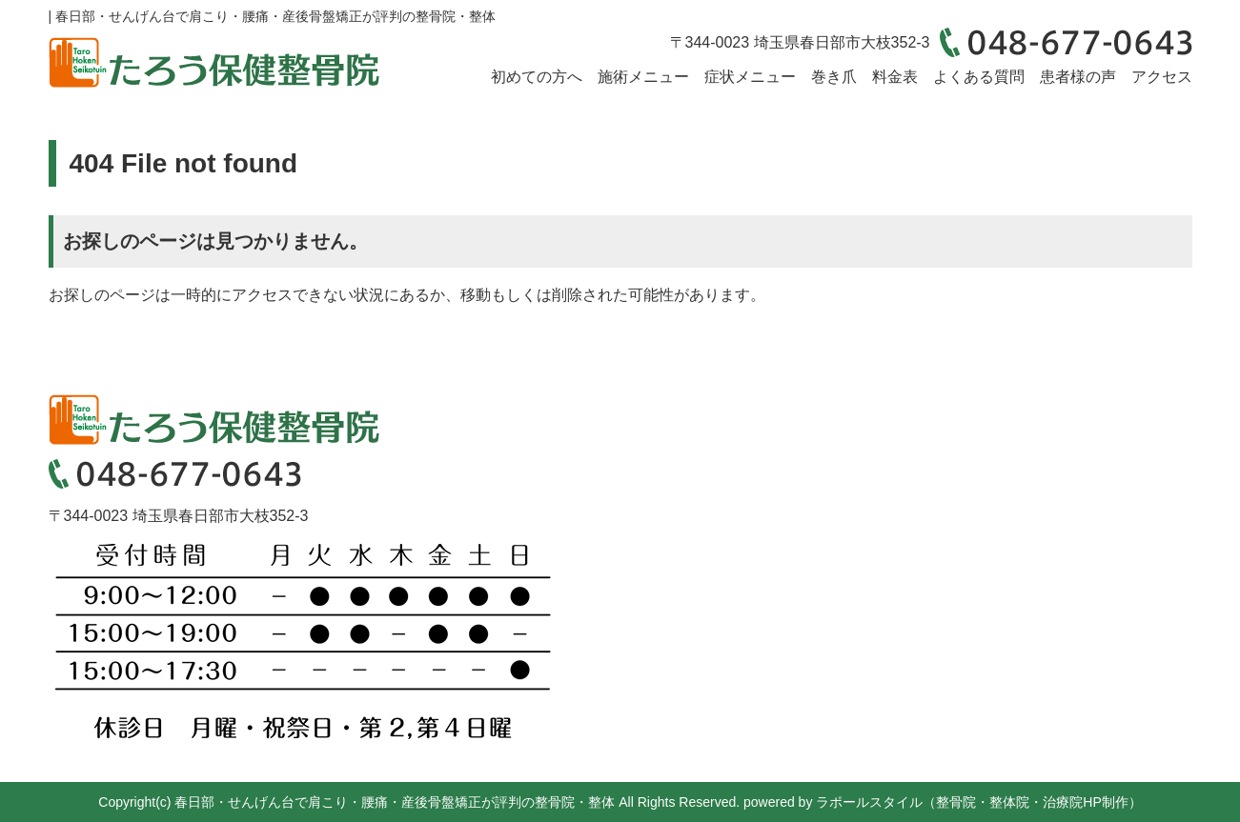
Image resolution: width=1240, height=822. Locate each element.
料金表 (895, 77)
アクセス (1161, 77)
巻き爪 (834, 77)
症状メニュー (750, 77)
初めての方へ (536, 77)
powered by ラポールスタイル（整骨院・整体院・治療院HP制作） (942, 802)
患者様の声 (1078, 77)
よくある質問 (979, 77)
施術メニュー (643, 77)
